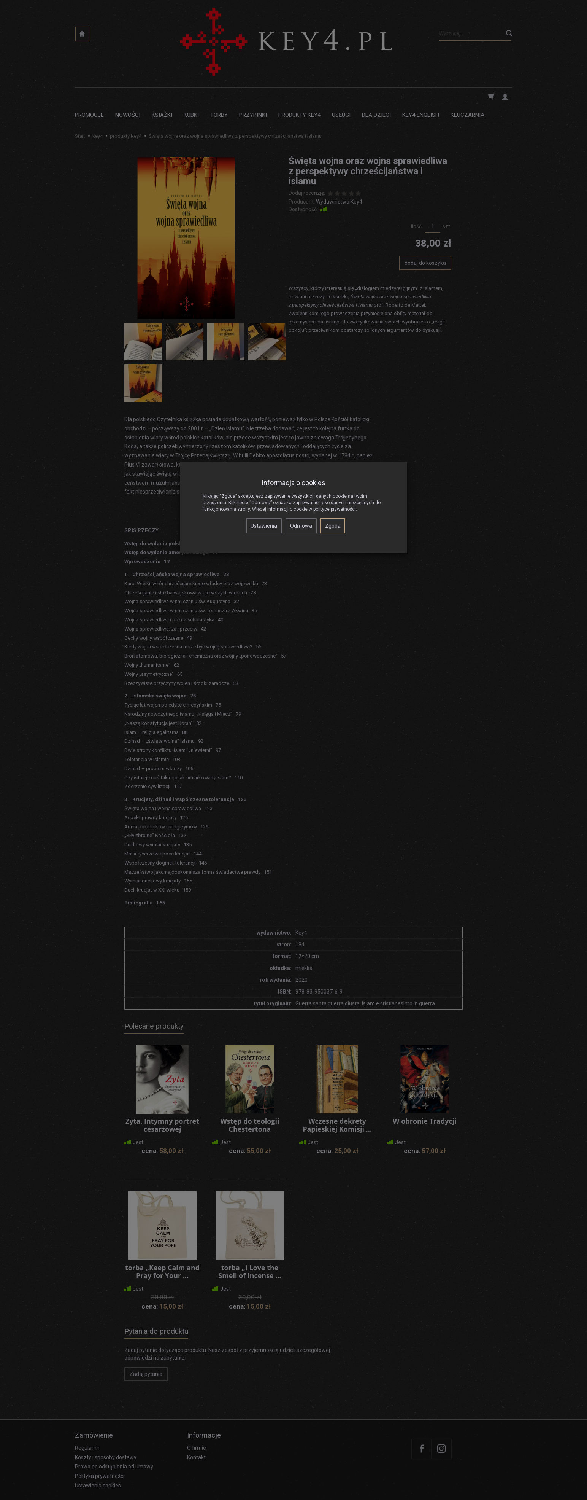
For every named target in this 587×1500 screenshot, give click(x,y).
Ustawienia (264, 526)
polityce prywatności (334, 509)
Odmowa (301, 526)
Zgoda (333, 526)
